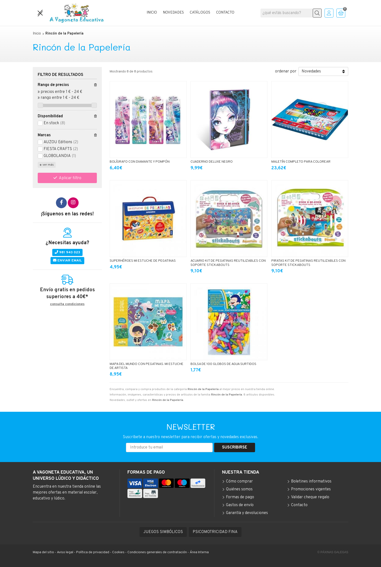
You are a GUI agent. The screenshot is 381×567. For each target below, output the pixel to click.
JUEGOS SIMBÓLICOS (163, 532)
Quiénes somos (239, 489)
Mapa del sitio (43, 552)
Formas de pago (240, 497)
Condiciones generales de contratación (157, 552)
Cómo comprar (239, 481)
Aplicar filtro (70, 178)
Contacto (299, 505)
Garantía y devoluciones (247, 513)
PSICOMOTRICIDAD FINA (215, 532)
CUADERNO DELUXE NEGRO (211, 162)
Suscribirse (234, 447)
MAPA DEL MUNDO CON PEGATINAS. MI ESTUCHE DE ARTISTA (146, 366)
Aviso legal (65, 552)
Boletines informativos (311, 481)
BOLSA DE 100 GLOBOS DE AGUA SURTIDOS (223, 364)
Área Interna (199, 552)
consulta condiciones (67, 304)
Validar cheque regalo (310, 497)
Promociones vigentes (311, 489)
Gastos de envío (240, 505)
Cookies (118, 552)
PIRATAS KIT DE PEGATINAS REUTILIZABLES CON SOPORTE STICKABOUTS (308, 263)
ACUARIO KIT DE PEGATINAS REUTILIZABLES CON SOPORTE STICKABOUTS (228, 263)
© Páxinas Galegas (332, 552)
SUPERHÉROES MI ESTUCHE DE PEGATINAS (143, 261)
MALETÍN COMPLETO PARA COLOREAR (300, 162)
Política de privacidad (92, 552)
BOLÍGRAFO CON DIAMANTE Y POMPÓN (140, 162)
